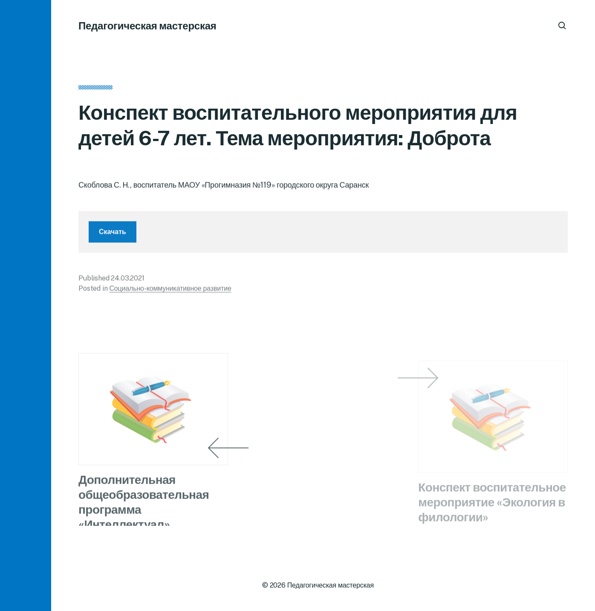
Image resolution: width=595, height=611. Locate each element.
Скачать (112, 235)
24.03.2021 (127, 281)
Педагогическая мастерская (147, 25)
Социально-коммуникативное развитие (170, 292)
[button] (25, 305)
